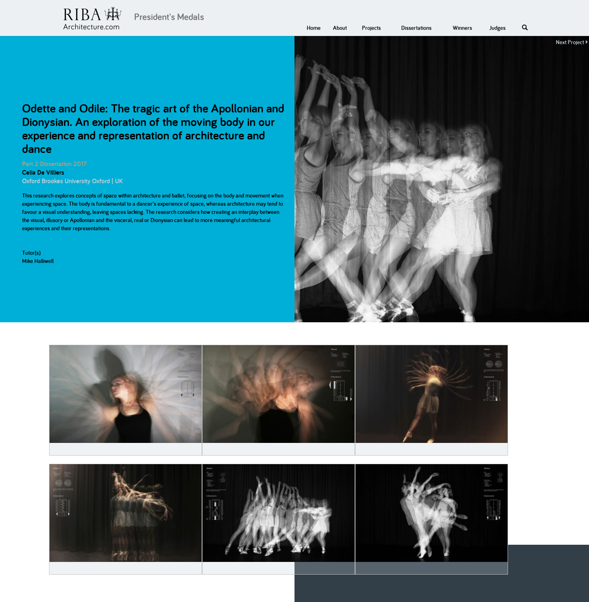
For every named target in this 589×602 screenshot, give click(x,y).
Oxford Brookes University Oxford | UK (72, 181)
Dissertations (416, 27)
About (340, 27)
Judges (497, 27)
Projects (371, 27)
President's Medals (169, 17)
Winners (462, 27)
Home (314, 27)
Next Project (570, 42)
